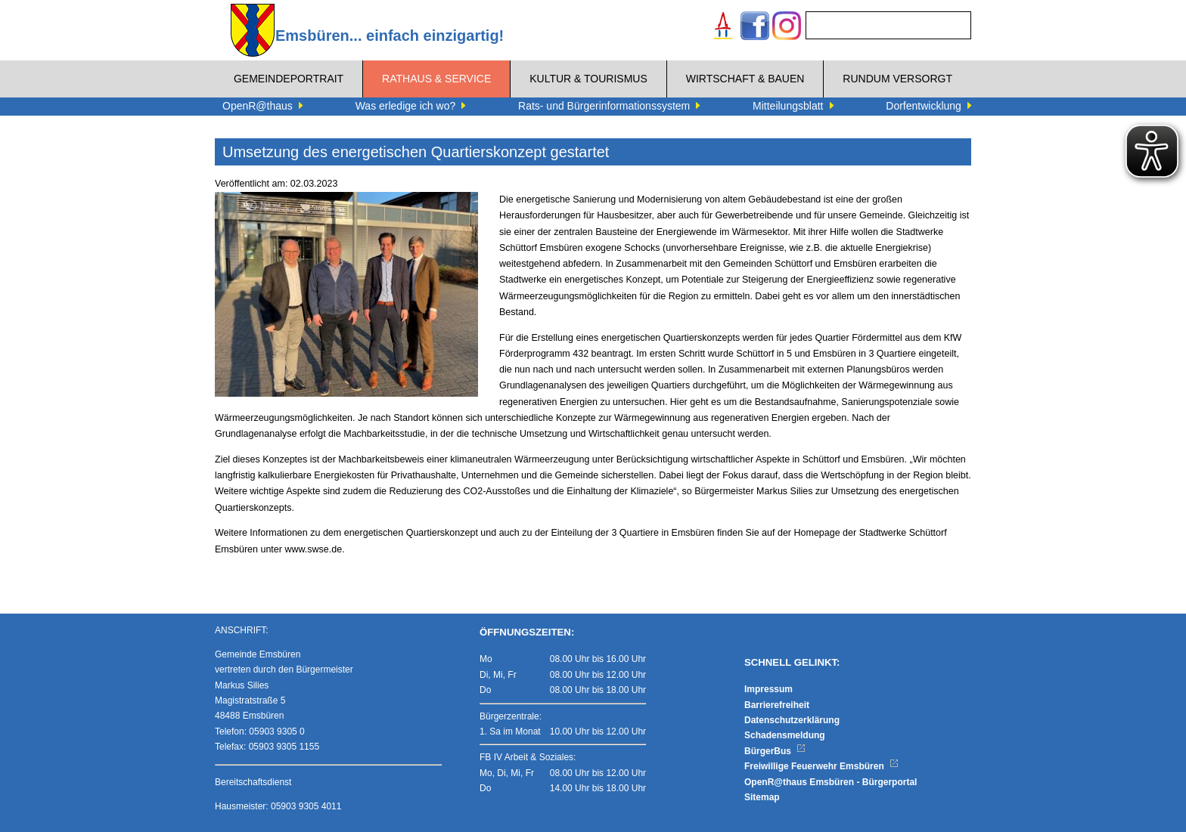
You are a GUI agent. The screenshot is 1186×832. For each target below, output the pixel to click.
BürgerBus (775, 751)
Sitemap (762, 797)
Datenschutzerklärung (792, 720)
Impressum (768, 689)
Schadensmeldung (784, 735)
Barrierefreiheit (776, 705)
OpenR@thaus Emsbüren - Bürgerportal (830, 782)
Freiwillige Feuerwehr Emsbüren (821, 766)
